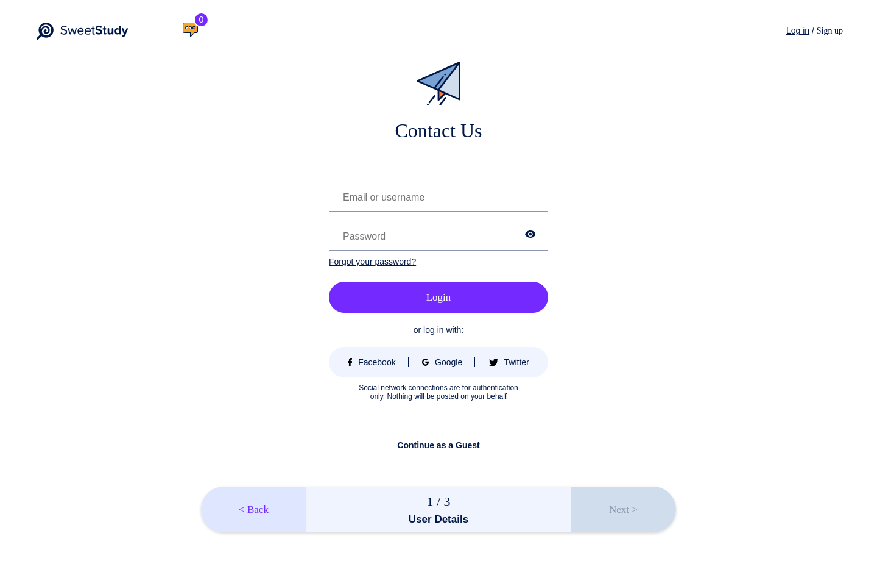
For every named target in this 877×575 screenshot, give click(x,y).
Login (438, 297)
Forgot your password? (372, 261)
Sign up (830, 30)
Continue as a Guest (438, 445)
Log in (797, 30)
